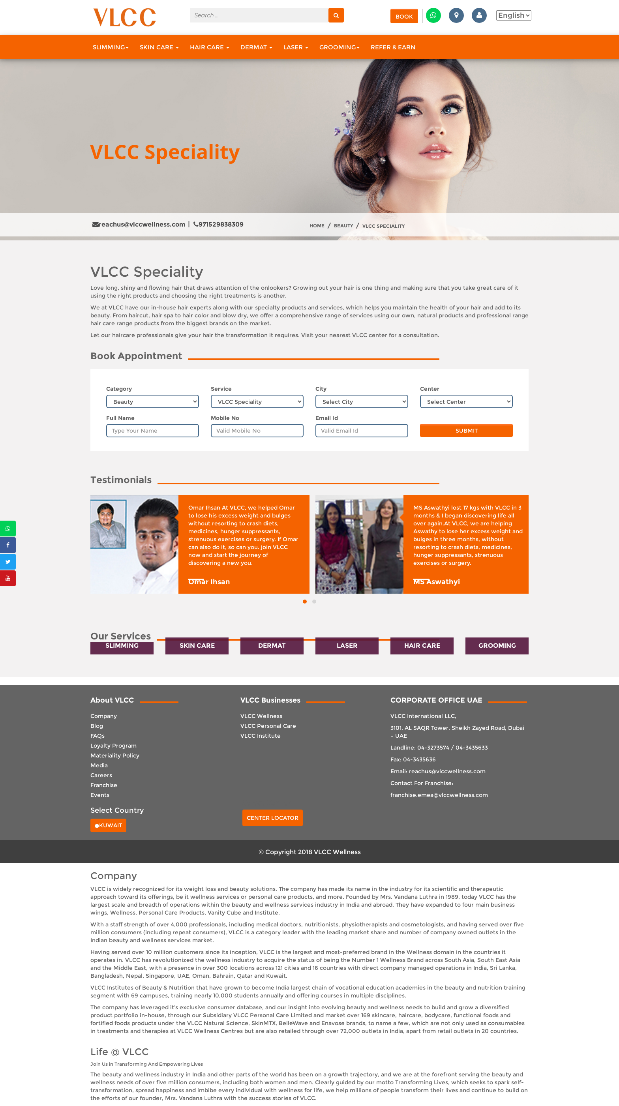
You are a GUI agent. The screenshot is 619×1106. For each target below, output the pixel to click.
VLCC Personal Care (268, 725)
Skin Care (159, 47)
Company (103, 716)
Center (429, 388)
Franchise (103, 785)
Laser (295, 47)
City (320, 388)
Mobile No (225, 418)
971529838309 (218, 224)
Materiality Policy (114, 755)
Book (404, 16)
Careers (101, 775)
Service (221, 388)
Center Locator (272, 817)
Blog (96, 725)
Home (317, 226)
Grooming (339, 47)
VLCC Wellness (261, 716)
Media (99, 765)
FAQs (97, 735)
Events (99, 795)
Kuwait (108, 825)
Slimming (111, 47)
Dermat (256, 47)
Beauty (343, 226)
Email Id (326, 418)
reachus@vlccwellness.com (139, 224)
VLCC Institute (260, 735)
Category (119, 388)
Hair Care (209, 47)
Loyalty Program (113, 745)
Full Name (120, 418)
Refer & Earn (393, 47)
